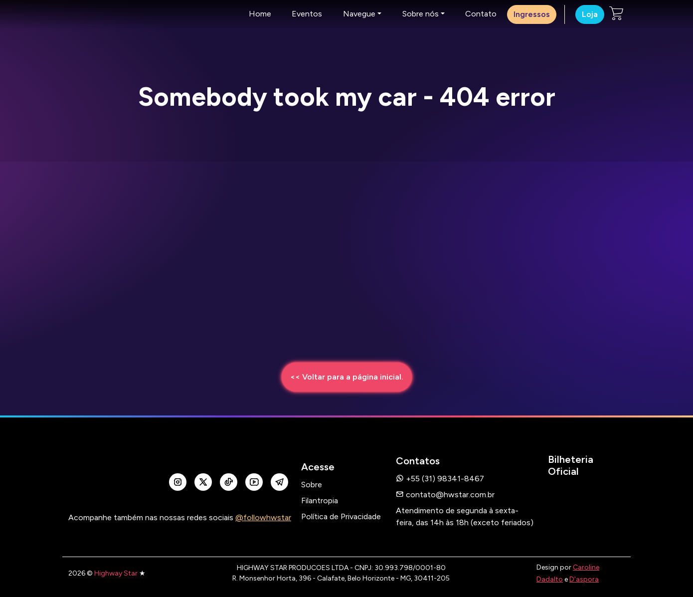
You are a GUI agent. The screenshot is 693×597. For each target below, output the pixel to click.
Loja (590, 14)
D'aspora (584, 579)
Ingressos (532, 14)
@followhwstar (263, 517)
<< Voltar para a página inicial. (346, 377)
